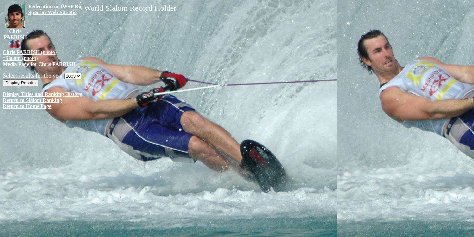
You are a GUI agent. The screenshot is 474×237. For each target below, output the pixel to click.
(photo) (30, 52)
